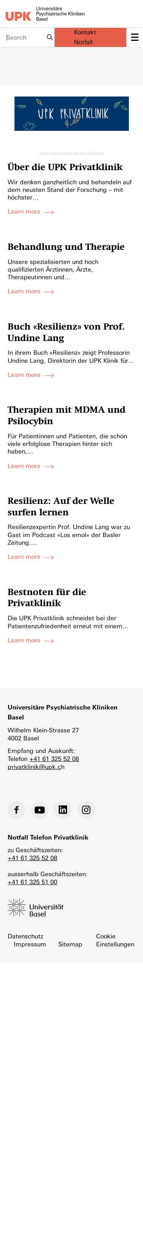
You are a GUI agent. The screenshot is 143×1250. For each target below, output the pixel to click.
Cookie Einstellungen (115, 940)
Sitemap (70, 944)
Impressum (30, 944)
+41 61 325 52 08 (54, 759)
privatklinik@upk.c (34, 767)
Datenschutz (25, 936)
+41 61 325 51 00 (32, 882)
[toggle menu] (134, 37)
